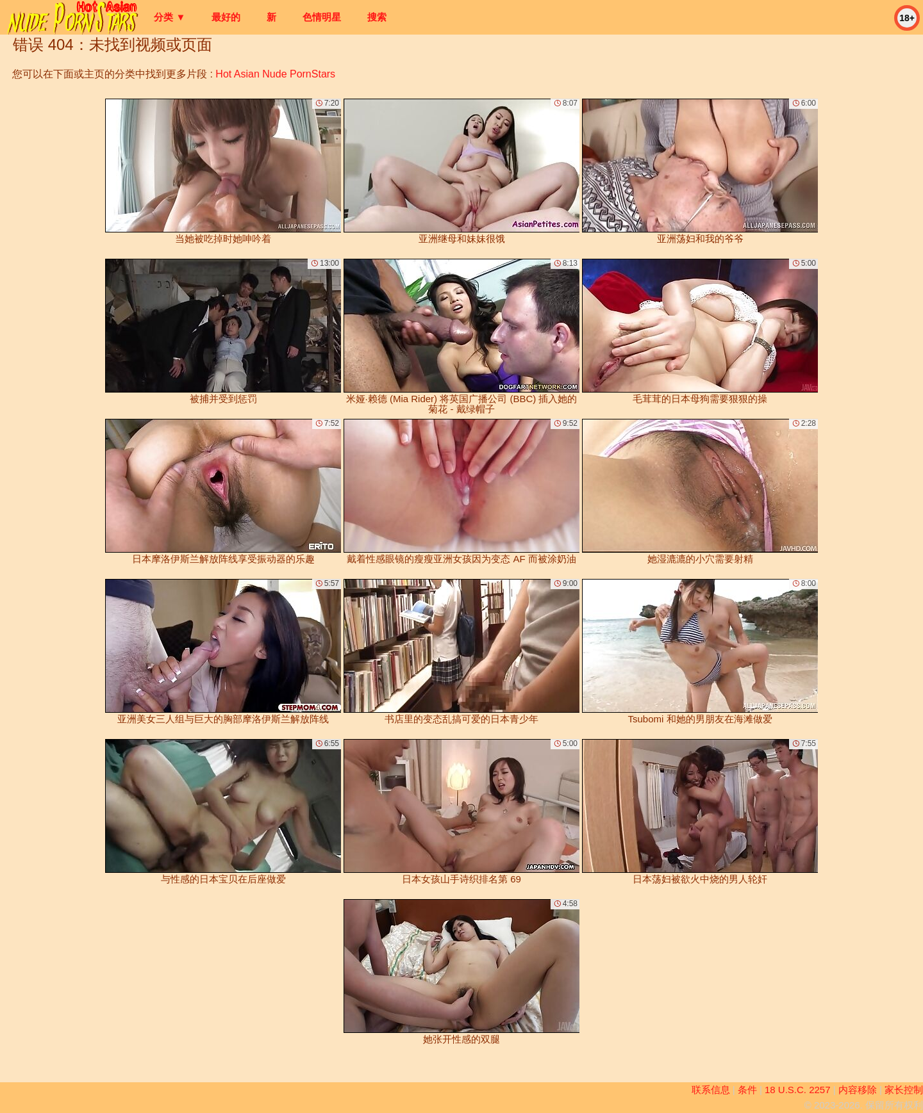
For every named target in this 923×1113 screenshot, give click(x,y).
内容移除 (857, 1089)
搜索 (377, 17)
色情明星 (322, 17)
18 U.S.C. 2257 (798, 1089)
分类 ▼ (169, 17)
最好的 (226, 17)
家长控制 (904, 1089)
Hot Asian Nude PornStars (275, 74)
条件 (747, 1089)
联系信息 (711, 1089)
